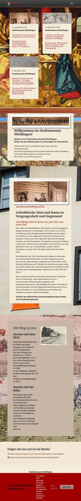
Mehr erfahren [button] (54, 486)
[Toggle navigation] (72, 3)
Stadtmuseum (30, 379)
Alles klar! (67, 487)
